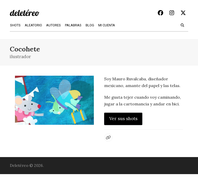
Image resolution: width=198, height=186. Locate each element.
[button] (182, 24)
